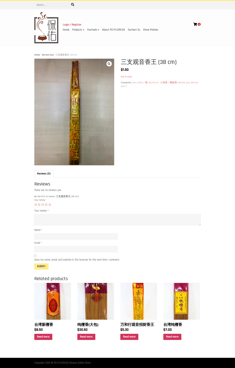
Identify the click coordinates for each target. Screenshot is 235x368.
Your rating (40, 200)
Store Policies (150, 30)
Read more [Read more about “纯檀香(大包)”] (86, 336)
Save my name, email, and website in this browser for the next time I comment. (77, 259)
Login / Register (72, 24)
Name (38, 230)
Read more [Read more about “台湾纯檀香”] (172, 336)
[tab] (44, 173)
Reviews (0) (44, 173)
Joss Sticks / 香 (139, 82)
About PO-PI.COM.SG (113, 30)
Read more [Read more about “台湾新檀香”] (43, 336)
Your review (41, 210)
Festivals (92, 30)
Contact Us (134, 30)
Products (77, 30)
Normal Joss (48, 54)
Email (38, 243)
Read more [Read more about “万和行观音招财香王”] (129, 336)
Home (66, 30)
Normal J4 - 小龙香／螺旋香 (163, 82)
